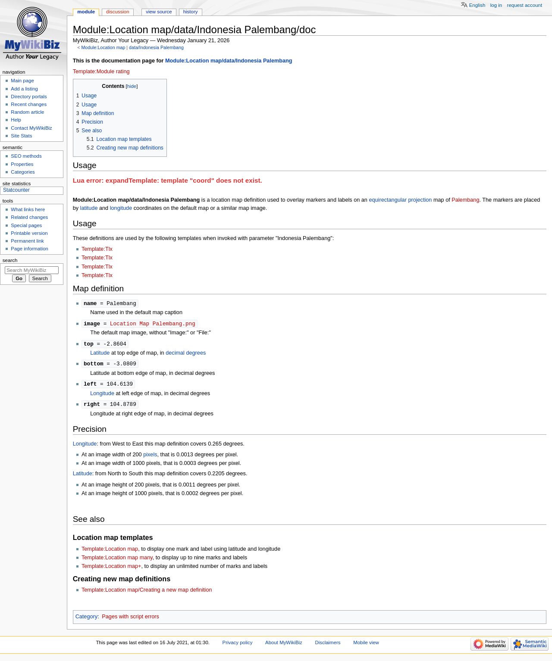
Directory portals (29, 96)
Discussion (117, 11)
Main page (22, 80)
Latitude (100, 354)
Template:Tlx (97, 249)
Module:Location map (103, 47)
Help (16, 119)
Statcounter (16, 190)
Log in (496, 5)
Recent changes (29, 104)
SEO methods (26, 156)
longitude (121, 208)
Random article (27, 112)
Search (10, 260)
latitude (89, 208)
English (477, 5)
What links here (28, 209)
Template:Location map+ (111, 569)
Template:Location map (110, 552)
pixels (150, 457)
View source (159, 11)
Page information (29, 248)
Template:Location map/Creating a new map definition (147, 592)
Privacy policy (238, 645)
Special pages (26, 225)
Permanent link (27, 240)
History (190, 11)
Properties (22, 164)
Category (86, 619)
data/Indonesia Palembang (156, 47)
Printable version (29, 233)
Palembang (465, 200)
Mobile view (366, 645)
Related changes (29, 217)
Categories (22, 172)
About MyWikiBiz (283, 645)
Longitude (102, 396)
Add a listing (24, 88)
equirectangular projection (400, 200)
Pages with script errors (130, 619)
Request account (525, 5)
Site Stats (21, 135)
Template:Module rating (101, 72)
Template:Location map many (117, 560)
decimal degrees (186, 354)
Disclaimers (327, 645)
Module (86, 11)
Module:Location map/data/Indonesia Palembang (228, 61)
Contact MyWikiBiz (31, 128)
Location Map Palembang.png (152, 324)
